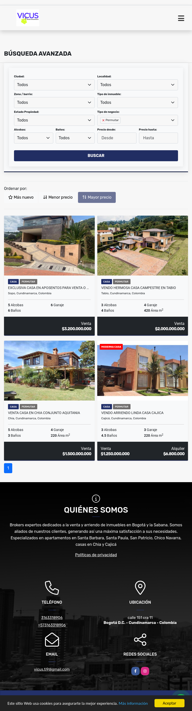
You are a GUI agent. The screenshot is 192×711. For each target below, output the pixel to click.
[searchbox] (101, 128)
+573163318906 (52, 625)
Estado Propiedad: (26, 112)
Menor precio (57, 197)
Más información (133, 703)
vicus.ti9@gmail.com (52, 669)
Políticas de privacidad (96, 555)
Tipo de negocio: (108, 112)
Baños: (60, 129)
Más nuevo (21, 197)
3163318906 (51, 617)
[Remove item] (104, 120)
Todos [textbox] (22, 84)
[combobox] (54, 84)
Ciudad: (19, 76)
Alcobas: (20, 129)
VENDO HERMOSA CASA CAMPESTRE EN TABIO (138, 288)
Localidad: (104, 76)
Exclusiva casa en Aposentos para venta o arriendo (49, 288)
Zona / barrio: (23, 94)
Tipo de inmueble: (109, 94)
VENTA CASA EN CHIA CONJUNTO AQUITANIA (44, 413)
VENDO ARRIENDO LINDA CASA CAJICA (132, 413)
